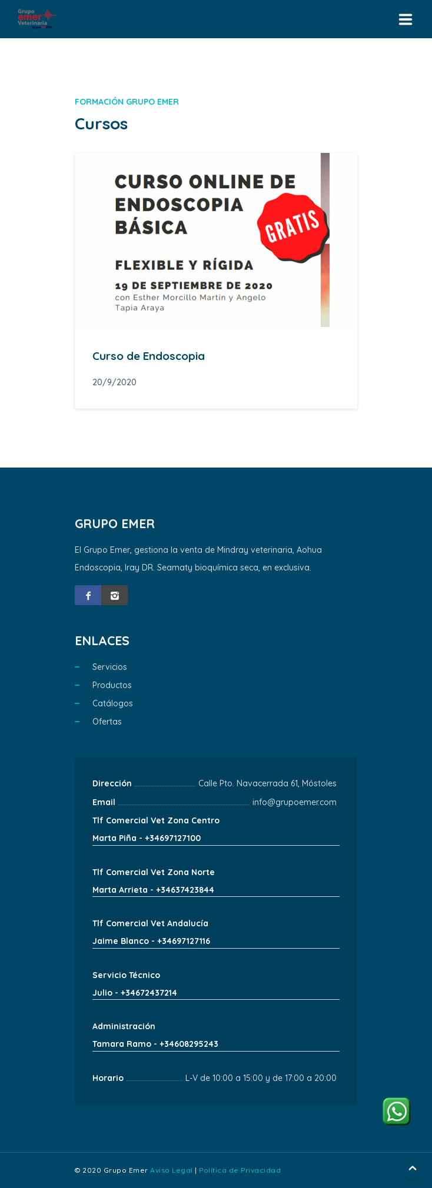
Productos (112, 685)
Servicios (109, 667)
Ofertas (107, 721)
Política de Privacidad (240, 1170)
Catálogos (112, 703)
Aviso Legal (171, 1170)
